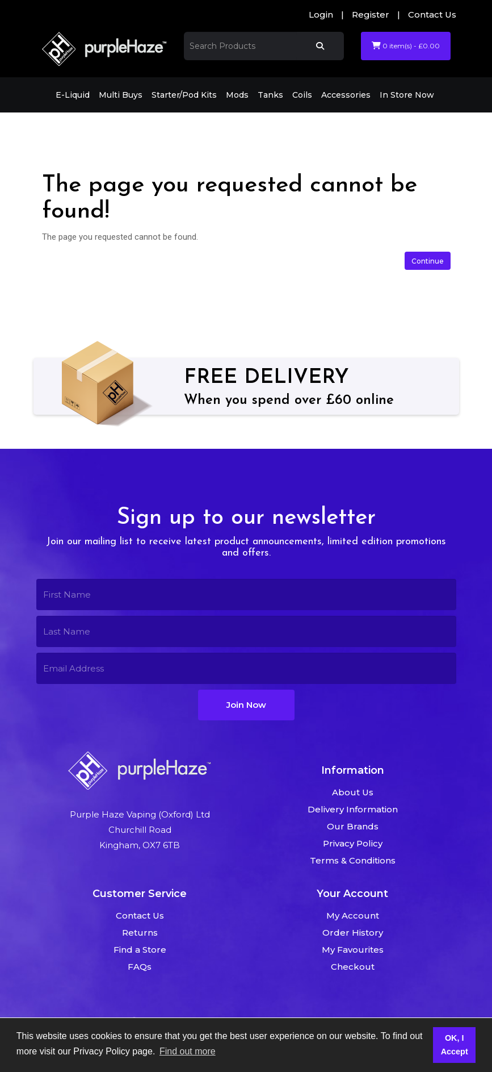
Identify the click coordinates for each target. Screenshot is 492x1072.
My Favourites (353, 949)
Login (321, 14)
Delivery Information (353, 809)
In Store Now (407, 95)
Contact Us (432, 14)
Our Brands (353, 826)
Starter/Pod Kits (184, 95)
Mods (237, 95)
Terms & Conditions (353, 860)
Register (370, 14)
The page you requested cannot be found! (179, 128)
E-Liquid (73, 95)
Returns (140, 932)
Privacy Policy (352, 843)
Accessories (346, 95)
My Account (352, 915)
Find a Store (139, 949)
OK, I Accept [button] (454, 1044)
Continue (427, 261)
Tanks (270, 95)
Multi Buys (120, 95)
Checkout (353, 966)
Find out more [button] (187, 1051)
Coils (302, 95)
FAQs (140, 966)
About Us (352, 792)
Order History (352, 932)
